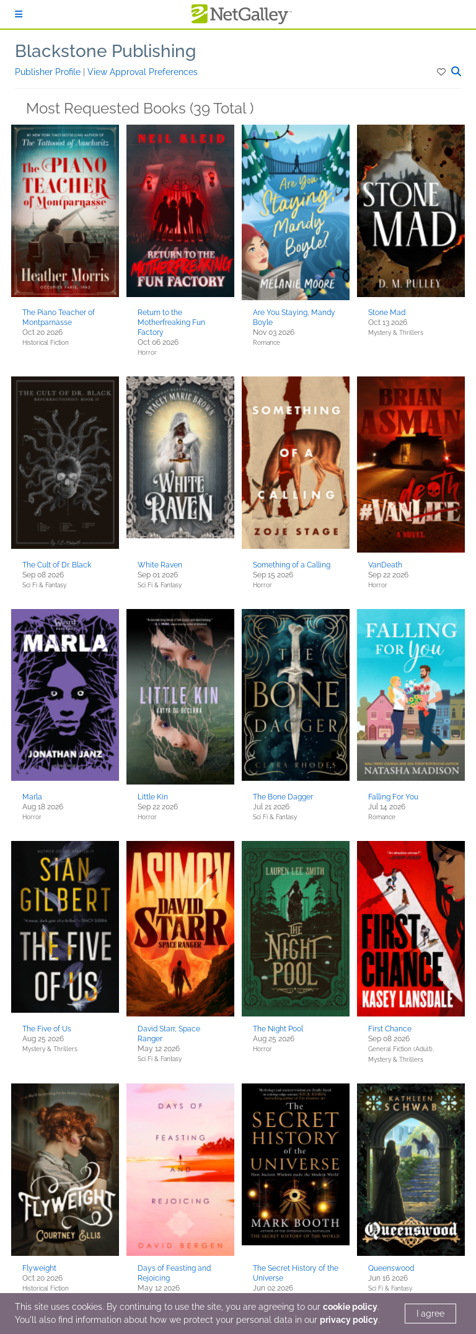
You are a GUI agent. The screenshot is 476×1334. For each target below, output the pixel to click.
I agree (430, 1313)
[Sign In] (18, 14)
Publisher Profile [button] (49, 72)
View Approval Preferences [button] (142, 72)
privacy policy (349, 1320)
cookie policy (350, 1307)
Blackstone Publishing (105, 51)
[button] (442, 72)
